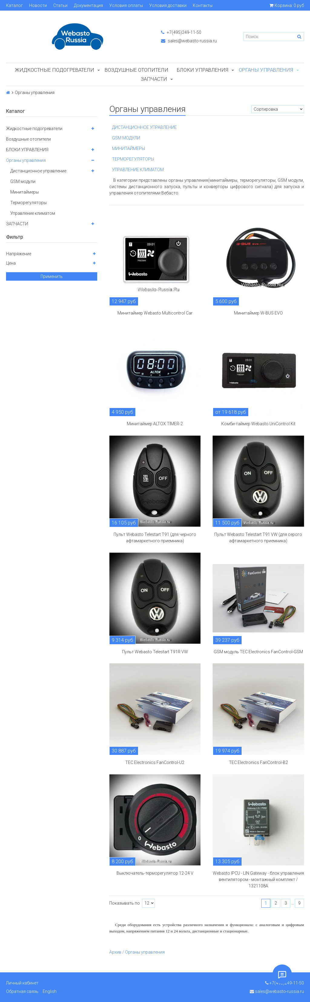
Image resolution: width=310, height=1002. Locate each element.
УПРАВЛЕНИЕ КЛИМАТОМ (138, 169)
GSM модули (22, 181)
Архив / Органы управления (137, 952)
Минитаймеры (24, 192)
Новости (38, 5)
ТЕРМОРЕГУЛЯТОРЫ (133, 159)
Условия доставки (167, 5)
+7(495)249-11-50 (181, 32)
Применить (52, 276)
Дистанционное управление (38, 170)
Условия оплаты (126, 5)
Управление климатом (32, 213)
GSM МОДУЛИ (126, 137)
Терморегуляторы (28, 202)
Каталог (14, 5)
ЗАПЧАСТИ (154, 79)
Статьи (60, 5)
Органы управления (266, 70)
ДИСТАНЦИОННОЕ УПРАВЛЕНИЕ (144, 127)
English (50, 991)
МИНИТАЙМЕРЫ (128, 148)
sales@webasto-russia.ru (189, 41)
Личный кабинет (22, 983)
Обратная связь (22, 991)
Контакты (203, 5)
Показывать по (124, 903)
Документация (88, 5)
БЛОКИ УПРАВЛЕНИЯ (202, 70)
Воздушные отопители (136, 70)
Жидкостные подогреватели (54, 70)
